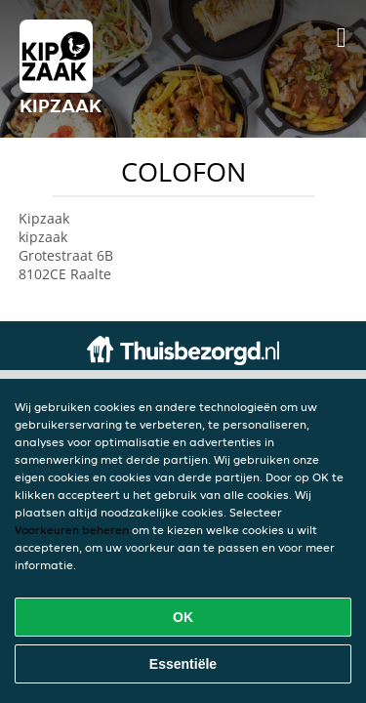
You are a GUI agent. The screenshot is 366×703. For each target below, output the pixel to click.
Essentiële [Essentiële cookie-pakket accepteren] (183, 664)
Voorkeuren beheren (72, 529)
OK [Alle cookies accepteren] (183, 617)
